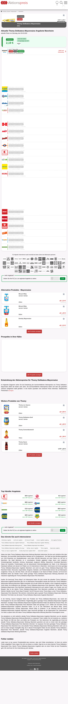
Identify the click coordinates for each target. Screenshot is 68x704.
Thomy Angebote (44, 581)
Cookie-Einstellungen (37, 698)
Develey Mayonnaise (22, 642)
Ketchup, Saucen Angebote (32, 581)
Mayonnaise (13, 11)
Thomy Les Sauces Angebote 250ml (9, 584)
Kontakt (28, 698)
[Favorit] (63, 15)
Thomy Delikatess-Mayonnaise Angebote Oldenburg (38, 576)
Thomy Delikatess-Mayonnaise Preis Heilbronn (34, 578)
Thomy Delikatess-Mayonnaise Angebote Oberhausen (13, 576)
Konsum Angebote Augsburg (42, 573)
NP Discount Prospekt (29, 573)
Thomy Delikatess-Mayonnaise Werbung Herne (11, 578)
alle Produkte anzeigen (34, 331)
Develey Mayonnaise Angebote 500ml (27, 584)
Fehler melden (34, 686)
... (17, 11)
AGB (34, 696)
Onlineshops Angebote (6, 573)
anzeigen (11, 390)
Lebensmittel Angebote (43, 584)
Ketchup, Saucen (6, 11)
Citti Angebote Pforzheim (56, 573)
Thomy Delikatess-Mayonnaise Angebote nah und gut (12, 581)
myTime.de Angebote (18, 573)
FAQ (31, 698)
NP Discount (35, 624)
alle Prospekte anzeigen (34, 375)
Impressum (30, 696)
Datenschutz (37, 696)
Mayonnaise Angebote (55, 581)
